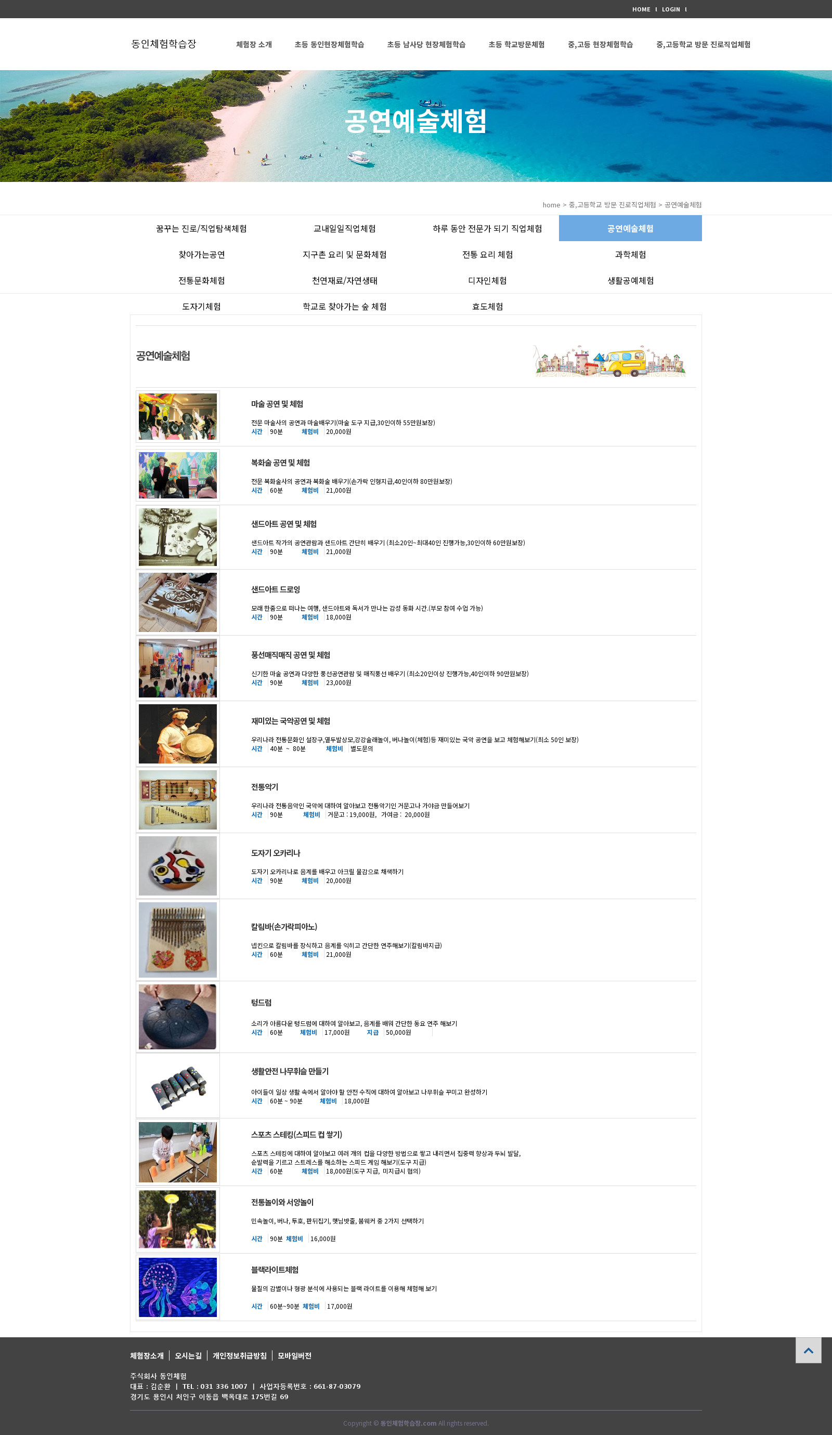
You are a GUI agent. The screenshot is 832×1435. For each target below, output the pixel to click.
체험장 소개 (254, 44)
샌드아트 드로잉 (275, 589)
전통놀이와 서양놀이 (282, 1201)
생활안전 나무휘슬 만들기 (290, 1070)
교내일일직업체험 (345, 228)
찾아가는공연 (201, 254)
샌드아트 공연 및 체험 (284, 523)
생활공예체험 (630, 280)
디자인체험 (487, 280)
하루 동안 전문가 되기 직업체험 (487, 228)
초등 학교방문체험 (517, 44)
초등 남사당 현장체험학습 (426, 44)
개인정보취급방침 (240, 1355)
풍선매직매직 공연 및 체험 (290, 654)
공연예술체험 (630, 228)
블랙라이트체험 (274, 1269)
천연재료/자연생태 (345, 280)
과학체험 (630, 254)
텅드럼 (261, 1002)
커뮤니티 (249, 96)
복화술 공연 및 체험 (280, 462)
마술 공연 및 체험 (277, 403)
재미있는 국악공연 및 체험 (290, 720)
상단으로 (809, 1350)
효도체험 (487, 306)
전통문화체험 (201, 280)
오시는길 (188, 1355)
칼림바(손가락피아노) (284, 926)
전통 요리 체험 (487, 254)
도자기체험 (201, 306)
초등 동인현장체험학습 (330, 44)
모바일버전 (294, 1355)
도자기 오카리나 (275, 852)
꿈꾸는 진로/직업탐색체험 (201, 228)
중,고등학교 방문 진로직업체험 (703, 44)
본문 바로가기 (0, 0)
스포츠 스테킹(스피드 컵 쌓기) (296, 1134)
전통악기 (264, 786)
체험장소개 (147, 1355)
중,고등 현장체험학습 (600, 44)
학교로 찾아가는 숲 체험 (345, 306)
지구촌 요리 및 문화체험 (345, 254)
